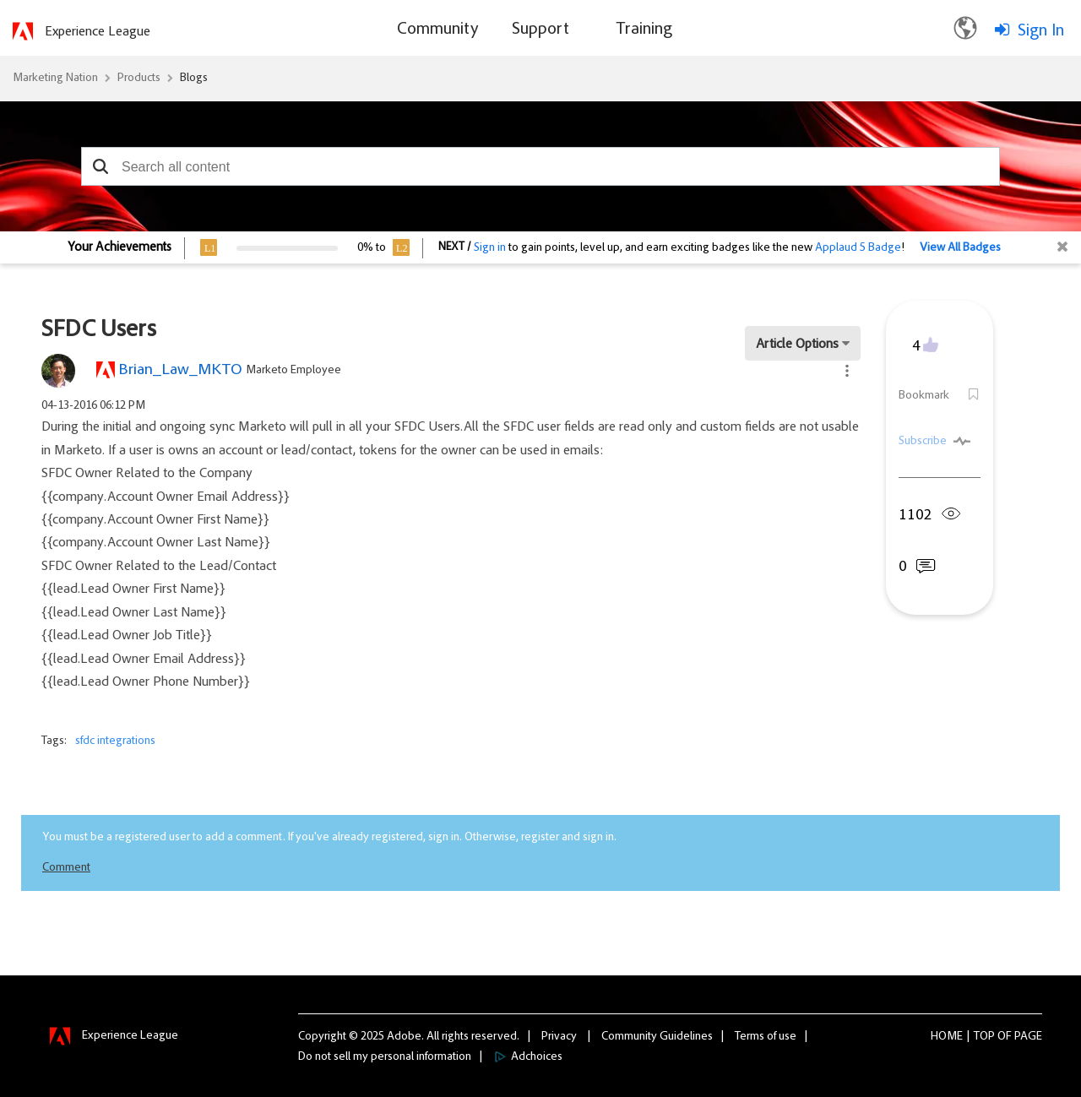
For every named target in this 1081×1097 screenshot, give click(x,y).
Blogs (194, 78)
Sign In (1041, 31)
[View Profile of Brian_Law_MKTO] (180, 370)
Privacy (559, 1037)
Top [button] (984, 1037)
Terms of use (765, 1037)
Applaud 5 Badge (858, 248)
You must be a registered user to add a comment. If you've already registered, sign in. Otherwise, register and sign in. (329, 838)
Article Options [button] (797, 344)
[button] (100, 166)
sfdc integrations (115, 741)
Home (947, 1037)
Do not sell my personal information (384, 1057)
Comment (66, 868)
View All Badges (960, 248)
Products (138, 78)
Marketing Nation (55, 78)
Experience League (97, 32)
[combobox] (540, 166)
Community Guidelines (657, 1037)
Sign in (490, 248)
